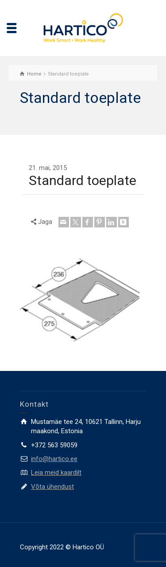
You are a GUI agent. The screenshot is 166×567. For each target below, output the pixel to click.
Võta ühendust (52, 487)
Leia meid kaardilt (56, 472)
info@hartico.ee (54, 459)
